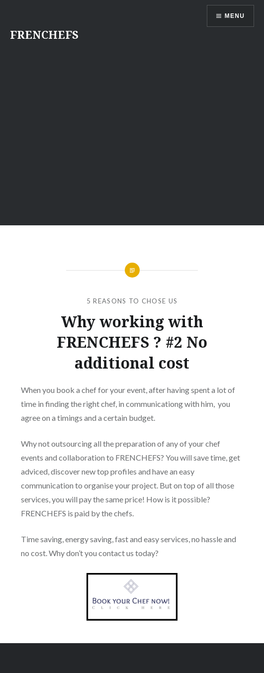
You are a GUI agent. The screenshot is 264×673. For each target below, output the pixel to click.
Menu (235, 15)
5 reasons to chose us (132, 301)
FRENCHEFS (44, 34)
